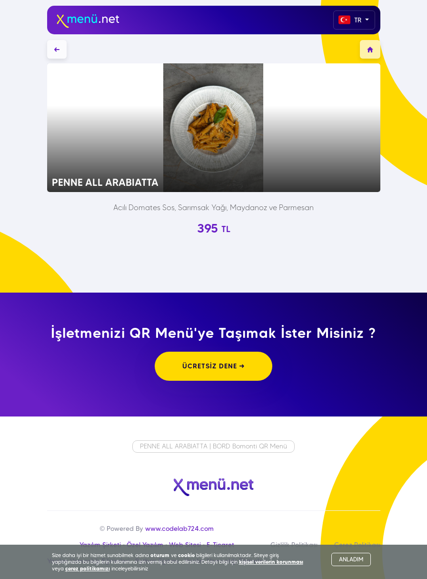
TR (350, 20)
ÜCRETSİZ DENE (213, 366)
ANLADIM (351, 559)
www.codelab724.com (179, 528)
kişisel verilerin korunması (271, 562)
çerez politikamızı (87, 568)
